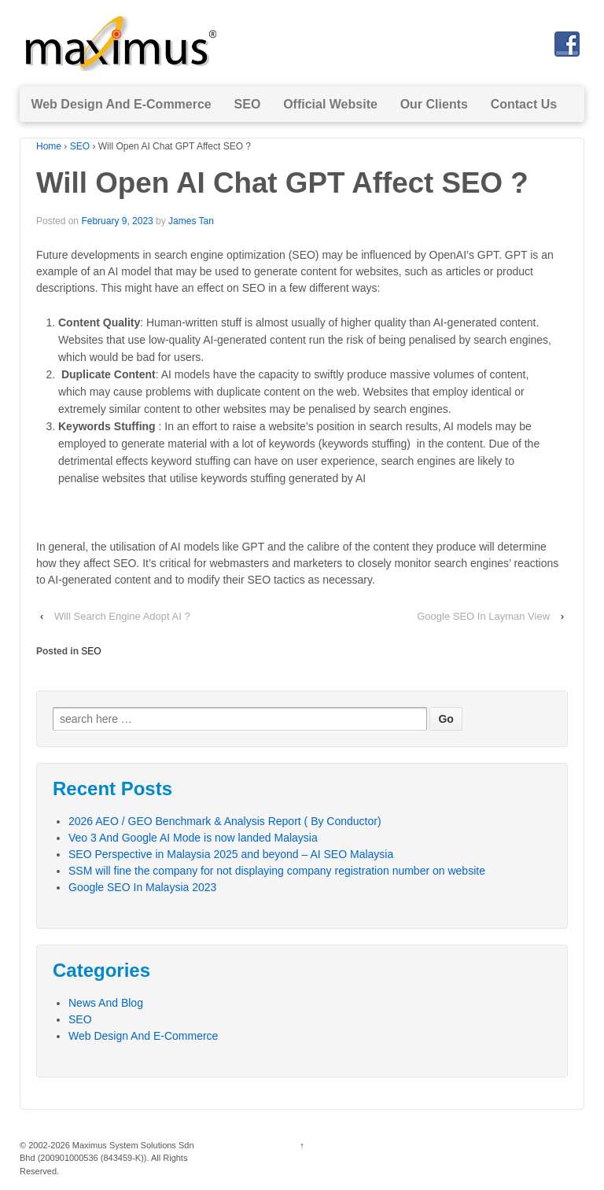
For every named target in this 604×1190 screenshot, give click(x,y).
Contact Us (524, 104)
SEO (247, 104)
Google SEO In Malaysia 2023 (142, 887)
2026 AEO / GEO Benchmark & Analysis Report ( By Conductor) (224, 821)
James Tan (191, 221)
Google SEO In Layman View (483, 616)
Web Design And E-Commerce (121, 104)
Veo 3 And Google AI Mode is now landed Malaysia (193, 837)
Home (48, 146)
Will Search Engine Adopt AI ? (122, 616)
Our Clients (434, 104)
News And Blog (105, 1003)
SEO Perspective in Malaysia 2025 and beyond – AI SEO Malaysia (230, 854)
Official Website (330, 104)
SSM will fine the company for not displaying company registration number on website (276, 870)
